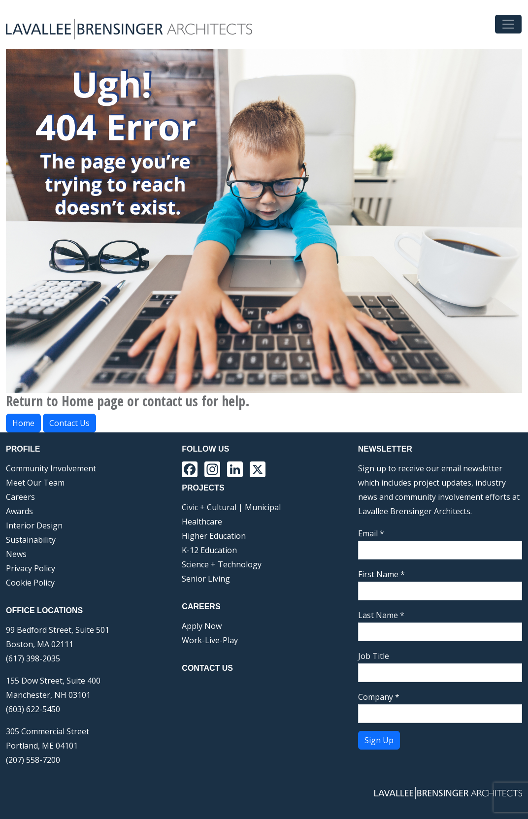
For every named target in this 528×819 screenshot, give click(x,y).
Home (23, 423)
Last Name (381, 615)
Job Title (373, 656)
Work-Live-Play (210, 640)
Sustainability (31, 539)
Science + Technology (222, 564)
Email (371, 533)
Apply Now (202, 626)
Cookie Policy (30, 582)
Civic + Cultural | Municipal (231, 507)
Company (378, 696)
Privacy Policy (30, 568)
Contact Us (69, 423)
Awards (19, 511)
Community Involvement (51, 468)
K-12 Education (209, 550)
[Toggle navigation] (508, 24)
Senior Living (206, 578)
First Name (381, 574)
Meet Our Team (35, 482)
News (16, 554)
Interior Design (34, 525)
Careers (20, 496)
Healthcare (202, 521)
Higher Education (214, 535)
